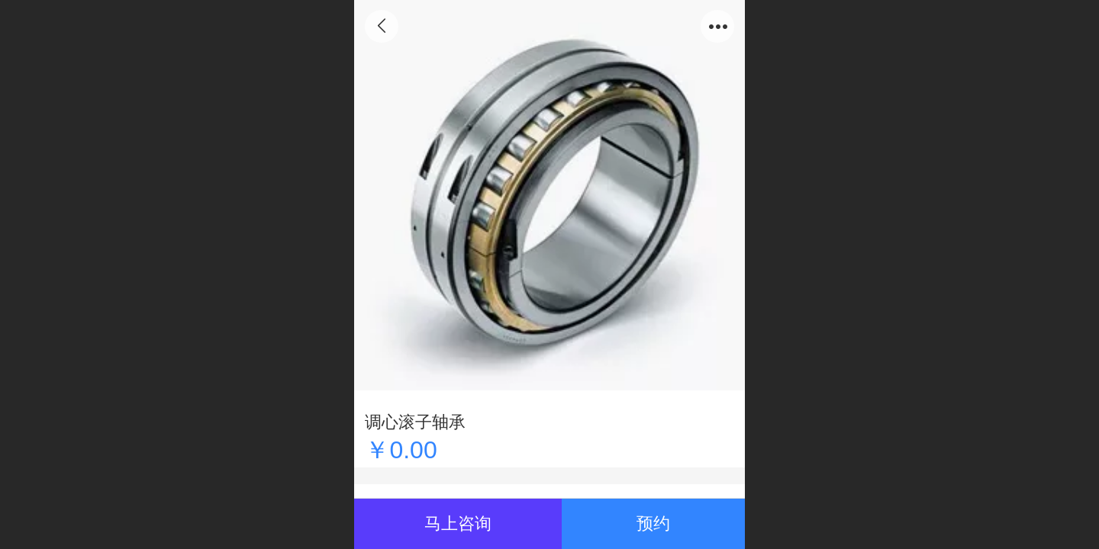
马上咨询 (457, 523)
